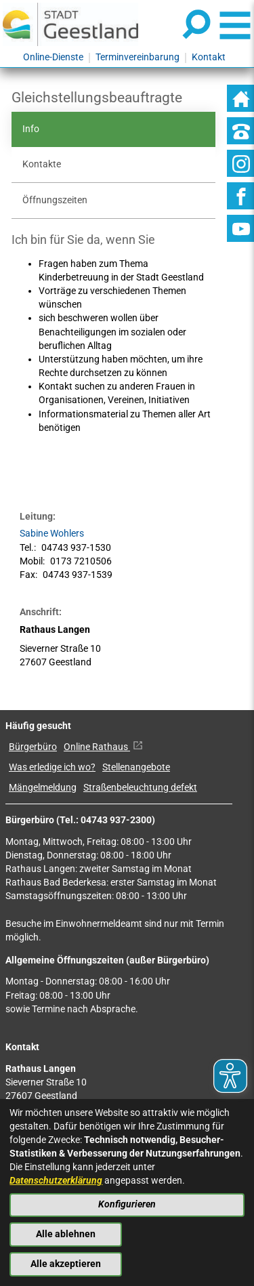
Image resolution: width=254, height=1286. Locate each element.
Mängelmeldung (43, 787)
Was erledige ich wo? (52, 767)
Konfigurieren (127, 1204)
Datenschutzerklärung (55, 1180)
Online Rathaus (103, 747)
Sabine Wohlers (52, 533)
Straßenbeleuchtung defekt (140, 787)
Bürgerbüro (33, 747)
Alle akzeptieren (65, 1264)
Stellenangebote (136, 767)
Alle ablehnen (66, 1234)
